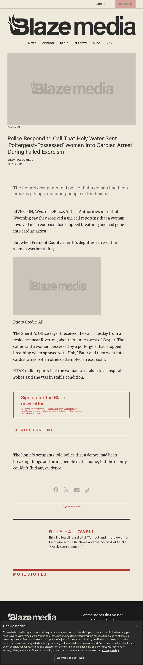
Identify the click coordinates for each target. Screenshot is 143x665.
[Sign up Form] (104, 405)
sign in (100, 4)
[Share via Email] (77, 490)
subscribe (125, 4)
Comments (72, 508)
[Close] (137, 626)
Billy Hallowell (20, 160)
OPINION (48, 43)
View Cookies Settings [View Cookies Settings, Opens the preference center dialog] (70, 658)
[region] (71, 642)
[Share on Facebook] (54, 490)
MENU (111, 43)
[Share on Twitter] (66, 490)
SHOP (97, 43)
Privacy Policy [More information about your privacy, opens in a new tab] (110, 650)
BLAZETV (80, 43)
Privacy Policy (54, 409)
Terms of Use (69, 409)
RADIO (64, 43)
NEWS (32, 43)
